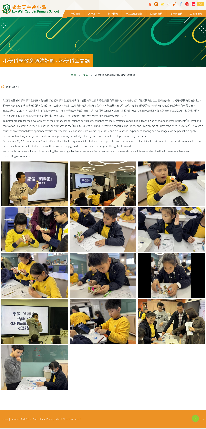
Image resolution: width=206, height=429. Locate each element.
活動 (85, 75)
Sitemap (4, 419)
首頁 (73, 75)
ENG (200, 4)
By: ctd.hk (201, 419)
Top (195, 418)
